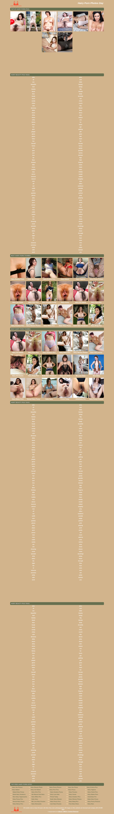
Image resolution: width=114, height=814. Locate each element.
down (33, 112)
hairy (33, 138)
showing (33, 221)
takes (33, 231)
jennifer (80, 150)
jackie (80, 148)
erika (33, 120)
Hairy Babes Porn (93, 794)
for (80, 122)
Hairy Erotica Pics (92, 787)
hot (33, 148)
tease (80, 231)
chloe (33, 103)
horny (80, 145)
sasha (33, 214)
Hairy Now (91, 804)
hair (80, 136)
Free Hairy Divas (74, 804)
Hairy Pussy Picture (55, 787)
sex (33, 216)
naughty (80, 179)
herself (33, 143)
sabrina (80, 209)
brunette (80, 96)
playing (80, 197)
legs (80, 157)
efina (33, 115)
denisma (33, 108)
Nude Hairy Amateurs (19, 794)
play (33, 197)
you (80, 252)
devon (80, 108)
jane (33, 150)
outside (80, 188)
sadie (33, 212)
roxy (33, 209)
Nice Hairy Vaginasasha (20, 796)
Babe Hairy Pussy (93, 799)
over (33, 190)
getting (80, 129)
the (33, 233)
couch (80, 103)
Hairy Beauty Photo (36, 787)
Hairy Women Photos (75, 799)
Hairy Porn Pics (54, 789)
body (80, 94)
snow (33, 223)
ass (33, 82)
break (33, 96)
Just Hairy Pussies (55, 804)
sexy (80, 216)
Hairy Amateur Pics (74, 796)
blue (33, 94)
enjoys (81, 117)
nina (80, 181)
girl (81, 131)
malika (33, 169)
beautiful (33, 84)
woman (80, 249)
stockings (81, 226)
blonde (80, 91)
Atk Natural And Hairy (38, 794)
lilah (80, 160)
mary (80, 169)
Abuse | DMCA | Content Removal (68, 811)
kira (33, 155)
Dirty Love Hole (54, 794)
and (80, 79)
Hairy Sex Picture (17, 787)
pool (80, 200)
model (80, 174)
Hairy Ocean (72, 794)
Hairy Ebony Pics (18, 804)
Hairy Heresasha (36, 804)
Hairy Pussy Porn (55, 801)
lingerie (80, 162)
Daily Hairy (35, 799)
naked (80, 176)
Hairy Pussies (73, 792)
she (33, 219)
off (33, 183)
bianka (33, 89)
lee (33, 157)
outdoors (80, 186)
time (80, 235)
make (80, 167)
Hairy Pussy (71, 789)
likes (33, 160)
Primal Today (54, 796)
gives (33, 134)
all (33, 79)
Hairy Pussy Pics (18, 799)
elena (33, 117)
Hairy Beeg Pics (73, 801)
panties (33, 193)
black (33, 91)
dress (80, 112)
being (80, 86)
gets (33, 129)
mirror (33, 174)
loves (33, 167)
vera (80, 242)
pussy (33, 205)
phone (33, 195)
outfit (33, 188)
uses (80, 240)
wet (81, 245)
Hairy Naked (15, 789)
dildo (33, 110)
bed (33, 86)
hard (80, 138)
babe (80, 82)
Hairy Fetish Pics (93, 792)
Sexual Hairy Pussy (18, 801)
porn (33, 202)
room (80, 207)
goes (80, 134)
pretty (80, 202)
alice (80, 77)
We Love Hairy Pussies (38, 801)
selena (81, 214)
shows (81, 221)
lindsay (33, 162)
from (33, 124)
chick (80, 101)
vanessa (33, 242)
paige (80, 190)
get (81, 127)
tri (33, 240)
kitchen (80, 155)
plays (33, 200)
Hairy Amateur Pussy (56, 792)
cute (33, 105)
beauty (81, 84)
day (81, 105)
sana (80, 212)
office (80, 183)
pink (80, 195)
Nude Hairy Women (56, 799)
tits (33, 238)
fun (33, 127)
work (33, 252)
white (80, 247)
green (33, 136)
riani (33, 207)
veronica (33, 245)
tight (33, 235)
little (33, 164)
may (33, 171)
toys (80, 238)
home (33, 145)
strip (33, 228)
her (81, 141)
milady (81, 171)
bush (33, 98)
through (80, 233)
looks (80, 164)
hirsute (80, 143)
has (33, 141)
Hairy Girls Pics (36, 792)
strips (80, 228)
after (33, 77)
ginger (33, 131)
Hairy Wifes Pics (36, 796)
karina (80, 153)
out (33, 186)
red (81, 205)
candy (33, 101)
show (80, 219)
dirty (80, 110)
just (33, 153)
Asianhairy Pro (92, 796)
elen (80, 115)
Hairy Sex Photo (73, 787)
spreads (33, 226)
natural (33, 179)
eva (81, 120)
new (33, 181)
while (33, 247)
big (81, 89)
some (80, 223)
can (81, 98)
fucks (80, 124)
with (33, 249)
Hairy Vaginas (92, 789)
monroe (33, 176)
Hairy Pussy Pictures (94, 801)
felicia (33, 122)
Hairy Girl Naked (36, 789)
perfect (80, 193)
